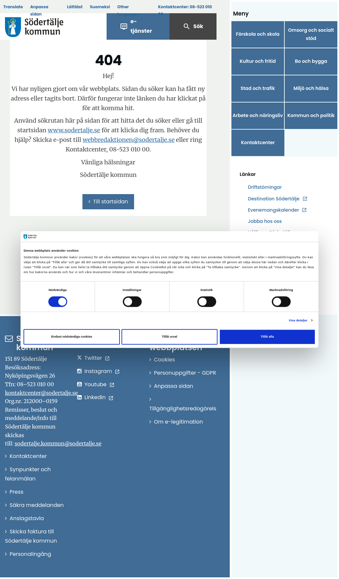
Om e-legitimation (178, 422)
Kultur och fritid (258, 61)
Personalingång (30, 554)
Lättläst (75, 7)
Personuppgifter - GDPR (185, 373)
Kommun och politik (311, 115)
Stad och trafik (258, 88)
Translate (13, 7)
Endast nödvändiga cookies (71, 336)
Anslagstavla (27, 518)
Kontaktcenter (258, 142)
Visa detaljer (298, 320)
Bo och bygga (311, 61)
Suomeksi (100, 7)
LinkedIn (95, 397)
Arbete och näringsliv (258, 115)
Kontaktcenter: (185, 10)
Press (17, 492)
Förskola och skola (258, 34)
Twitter (93, 358)
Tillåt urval (169, 336)
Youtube (95, 384)
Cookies (164, 359)
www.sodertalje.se (74, 130)
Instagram (98, 371)
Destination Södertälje (274, 199)
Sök (193, 26)
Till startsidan (108, 201)
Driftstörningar (265, 187)
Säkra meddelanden (37, 505)
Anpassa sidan (39, 10)
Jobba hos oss (265, 221)
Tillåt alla (267, 336)
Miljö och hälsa (310, 88)
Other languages (128, 10)
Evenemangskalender (273, 210)
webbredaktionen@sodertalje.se (128, 140)
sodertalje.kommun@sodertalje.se (58, 443)
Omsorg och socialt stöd (311, 34)
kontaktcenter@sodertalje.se (41, 393)
